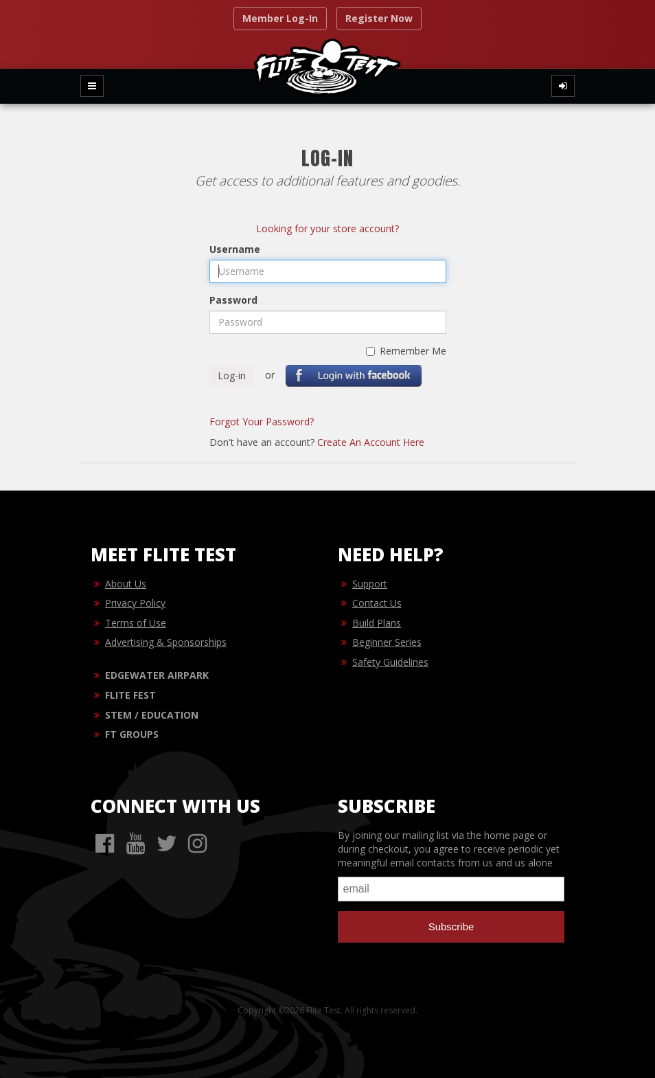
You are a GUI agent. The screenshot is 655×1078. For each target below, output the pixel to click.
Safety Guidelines (390, 662)
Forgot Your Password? (261, 421)
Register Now (379, 18)
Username (234, 249)
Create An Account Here (370, 442)
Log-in (232, 375)
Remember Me (406, 350)
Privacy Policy (135, 602)
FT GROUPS (132, 734)
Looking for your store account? (327, 228)
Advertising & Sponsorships (166, 642)
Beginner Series (387, 642)
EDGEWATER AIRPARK (157, 675)
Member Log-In (280, 18)
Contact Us (377, 602)
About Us (125, 583)
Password (233, 299)
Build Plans (376, 622)
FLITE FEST (130, 694)
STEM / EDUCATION (151, 714)
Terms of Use (135, 622)
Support (369, 583)
